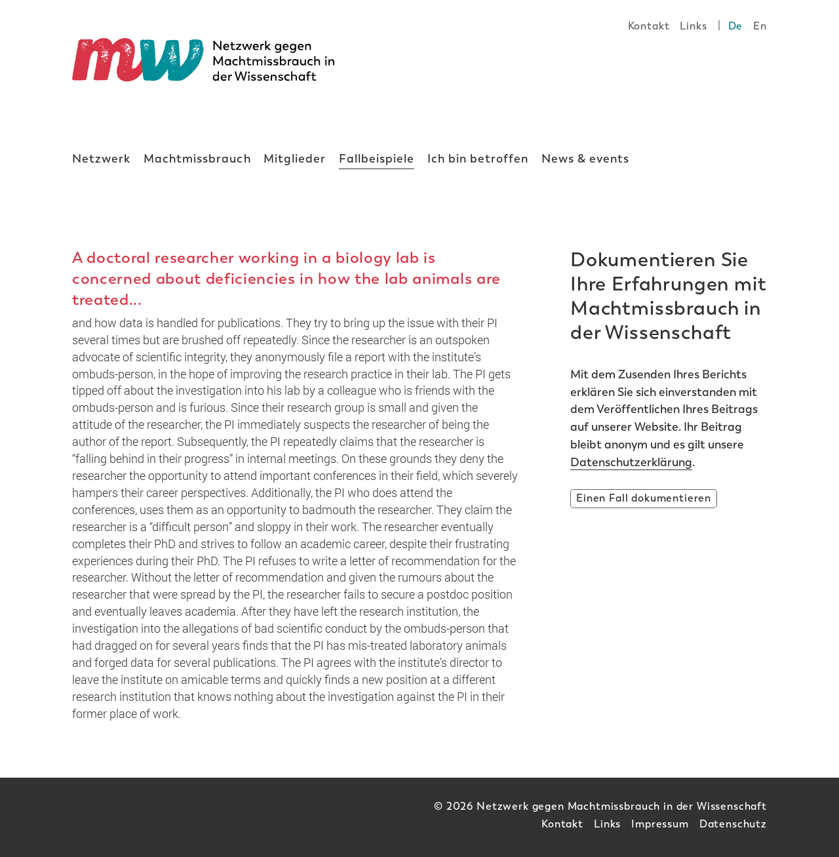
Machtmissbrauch (197, 158)
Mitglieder (294, 158)
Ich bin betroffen (478, 158)
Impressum (660, 824)
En (760, 26)
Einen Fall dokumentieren (643, 498)
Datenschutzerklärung (631, 462)
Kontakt (649, 26)
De (735, 26)
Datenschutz (733, 824)
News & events (585, 158)
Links (693, 26)
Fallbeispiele (377, 158)
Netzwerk (101, 158)
